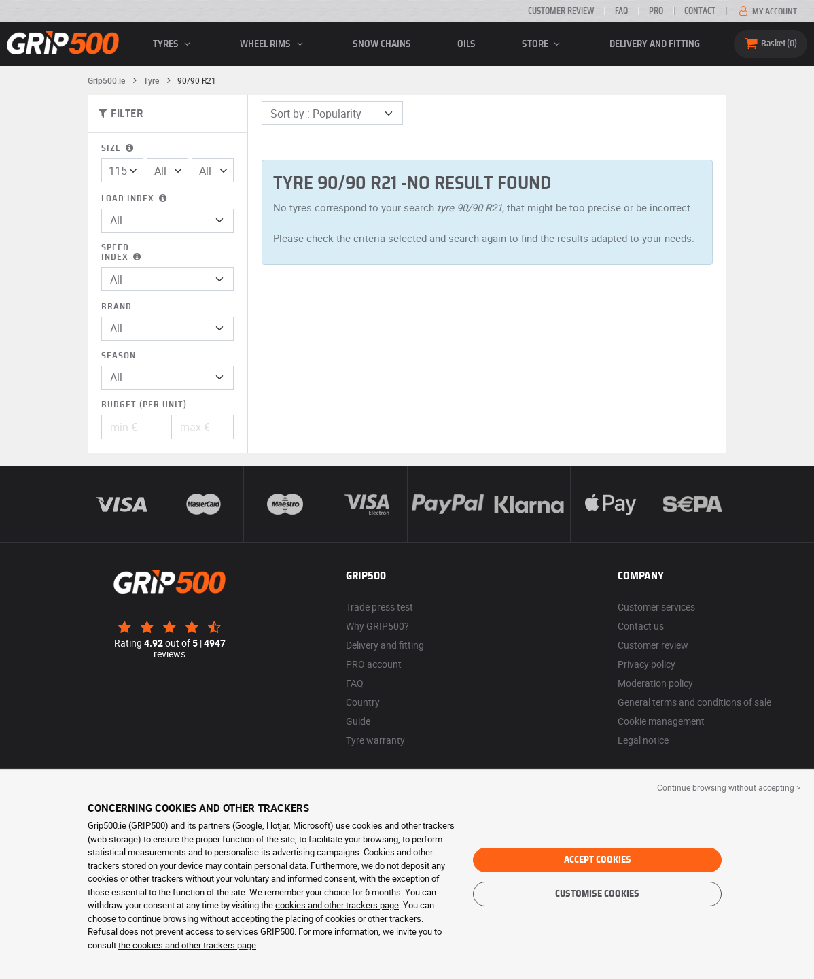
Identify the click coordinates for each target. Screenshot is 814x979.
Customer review (561, 11)
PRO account (374, 663)
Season (118, 355)
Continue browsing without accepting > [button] (728, 787)
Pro (656, 11)
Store (543, 44)
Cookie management (661, 721)
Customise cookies (597, 894)
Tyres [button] (173, 44)
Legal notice (643, 740)
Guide (358, 721)
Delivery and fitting (654, 44)
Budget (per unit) (144, 404)
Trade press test (379, 606)
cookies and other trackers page (337, 905)
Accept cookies (597, 860)
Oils (466, 44)
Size (118, 148)
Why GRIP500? (377, 625)
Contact (699, 11)
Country (363, 701)
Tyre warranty (375, 740)
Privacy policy (646, 663)
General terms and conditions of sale (694, 701)
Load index (135, 198)
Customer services (656, 606)
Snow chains (382, 44)
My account (767, 11)
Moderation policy (655, 682)
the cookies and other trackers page (187, 945)
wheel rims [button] (273, 44)
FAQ (621, 11)
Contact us (641, 625)
